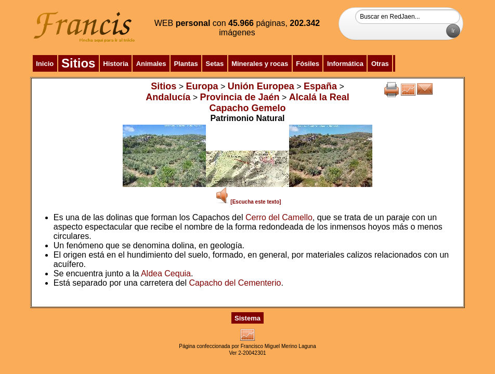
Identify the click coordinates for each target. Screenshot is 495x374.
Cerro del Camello (278, 217)
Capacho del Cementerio (235, 282)
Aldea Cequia (166, 273)
